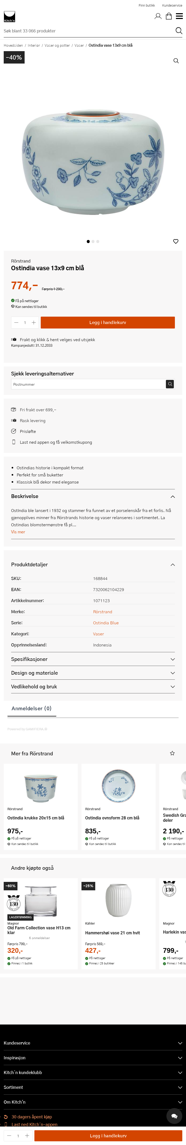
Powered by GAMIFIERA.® (27, 729)
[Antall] (25, 322)
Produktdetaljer (29, 564)
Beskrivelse (24, 496)
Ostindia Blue (106, 623)
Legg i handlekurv (107, 322)
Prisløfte (28, 431)
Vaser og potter (57, 45)
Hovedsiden (13, 45)
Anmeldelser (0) (32, 708)
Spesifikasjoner (29, 659)
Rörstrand (20, 261)
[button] (175, 241)
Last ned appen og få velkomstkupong (56, 442)
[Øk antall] (34, 322)
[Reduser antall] (16, 322)
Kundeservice (172, 5)
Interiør (34, 45)
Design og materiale (34, 673)
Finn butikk (147, 5)
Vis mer (18, 532)
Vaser (79, 45)
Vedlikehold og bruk (34, 686)
